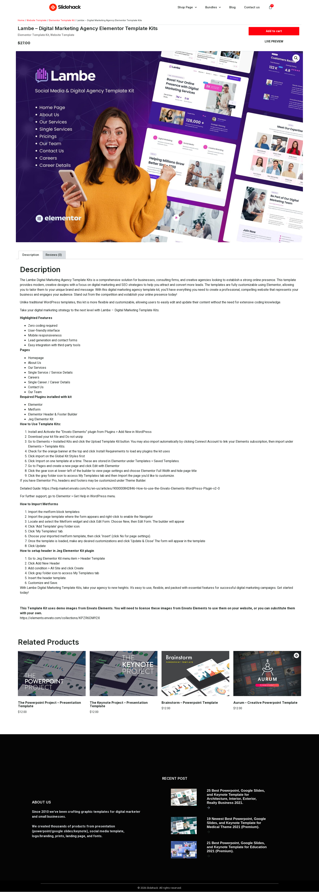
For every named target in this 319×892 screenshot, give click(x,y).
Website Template (37, 20)
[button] (296, 58)
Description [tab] (30, 255)
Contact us (252, 7)
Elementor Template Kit (61, 20)
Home (21, 20)
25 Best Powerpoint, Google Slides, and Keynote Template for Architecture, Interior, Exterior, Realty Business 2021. (236, 797)
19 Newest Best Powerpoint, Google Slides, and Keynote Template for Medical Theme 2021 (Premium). (236, 823)
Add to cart (273, 31)
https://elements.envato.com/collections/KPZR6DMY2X (60, 618)
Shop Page (187, 7)
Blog (232, 7)
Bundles (213, 7)
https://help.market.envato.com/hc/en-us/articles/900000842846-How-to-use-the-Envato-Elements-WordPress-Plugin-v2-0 (131, 488)
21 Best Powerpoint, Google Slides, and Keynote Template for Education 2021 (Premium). (237, 847)
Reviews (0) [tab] (54, 255)
